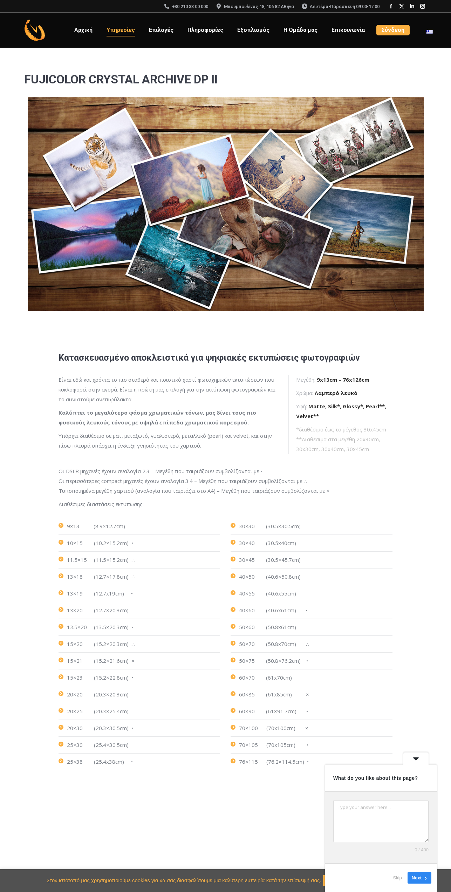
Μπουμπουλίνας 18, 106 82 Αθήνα (254, 6)
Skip (397, 877)
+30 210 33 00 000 (185, 6)
